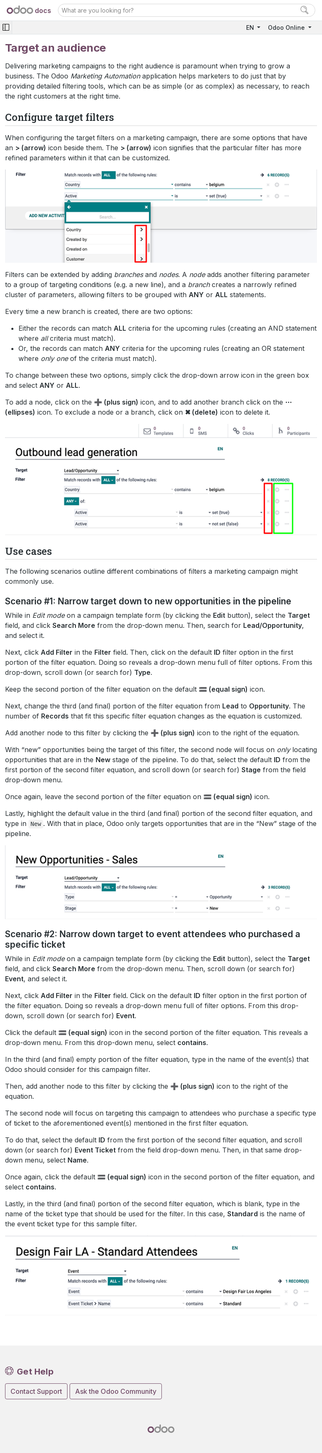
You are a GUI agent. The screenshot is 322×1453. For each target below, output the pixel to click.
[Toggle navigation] (6, 27)
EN (251, 27)
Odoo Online (287, 27)
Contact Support (36, 1391)
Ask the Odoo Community (115, 1391)
